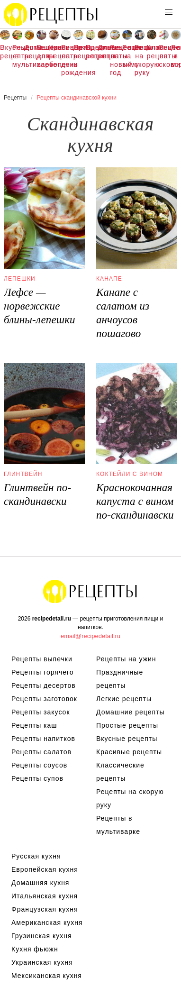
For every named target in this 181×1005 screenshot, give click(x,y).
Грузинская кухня (41, 936)
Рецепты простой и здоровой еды (51, 14)
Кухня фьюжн (34, 949)
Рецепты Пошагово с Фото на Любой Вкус (90, 591)
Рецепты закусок (40, 712)
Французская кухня (44, 909)
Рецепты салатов (41, 752)
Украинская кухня (42, 962)
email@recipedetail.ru (90, 636)
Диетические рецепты (103, 52)
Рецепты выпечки (41, 659)
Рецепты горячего (42, 672)
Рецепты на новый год (115, 60)
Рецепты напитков (43, 738)
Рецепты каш (34, 725)
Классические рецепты (152, 52)
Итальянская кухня (44, 896)
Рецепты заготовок (44, 699)
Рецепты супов (37, 778)
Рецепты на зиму (127, 56)
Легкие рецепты (124, 699)
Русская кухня (36, 856)
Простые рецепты (91, 52)
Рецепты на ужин (126, 659)
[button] (168, 12)
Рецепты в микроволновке (176, 56)
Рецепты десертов (43, 685)
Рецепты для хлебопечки (41, 56)
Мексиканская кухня (46, 975)
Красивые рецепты (54, 52)
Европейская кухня (44, 869)
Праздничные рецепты (78, 52)
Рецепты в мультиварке (17, 56)
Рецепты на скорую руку (140, 60)
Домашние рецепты (30, 52)
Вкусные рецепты (5, 52)
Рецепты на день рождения (66, 60)
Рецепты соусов (39, 765)
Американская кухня (47, 922)
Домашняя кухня (40, 882)
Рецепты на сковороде (164, 56)
